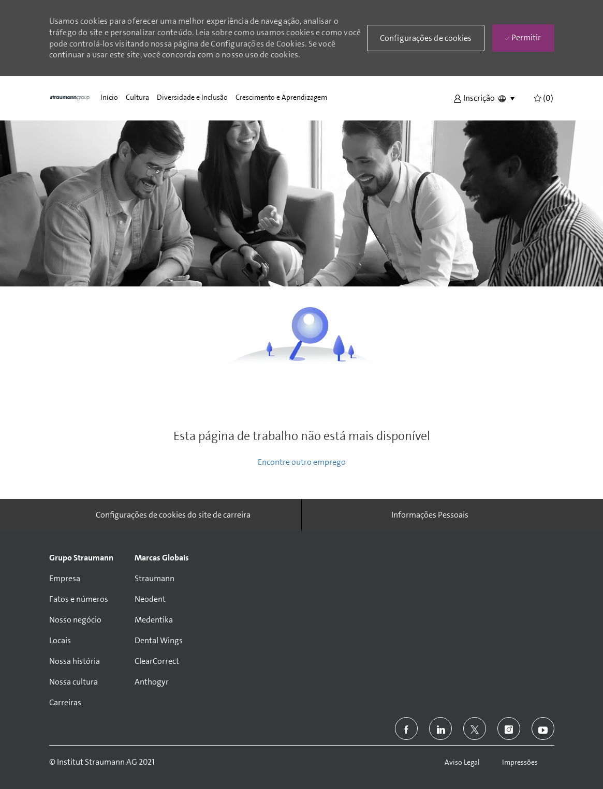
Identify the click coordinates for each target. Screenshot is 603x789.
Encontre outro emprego (302, 462)
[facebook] (406, 728)
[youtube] (543, 728)
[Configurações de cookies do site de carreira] (173, 515)
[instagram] (508, 728)
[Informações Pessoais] (430, 515)
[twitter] (474, 728)
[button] (474, 97)
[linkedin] (440, 728)
